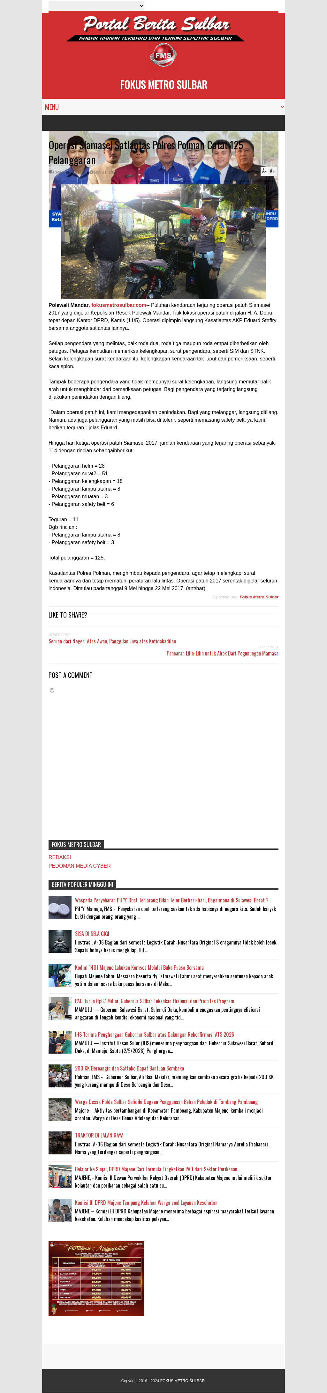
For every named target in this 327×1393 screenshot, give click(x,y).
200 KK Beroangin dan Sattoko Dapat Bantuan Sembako (129, 1068)
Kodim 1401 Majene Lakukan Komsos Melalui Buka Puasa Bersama (139, 967)
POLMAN (78, 172)
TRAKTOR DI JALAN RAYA (99, 1135)
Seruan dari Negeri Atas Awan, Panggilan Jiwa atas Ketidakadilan (112, 641)
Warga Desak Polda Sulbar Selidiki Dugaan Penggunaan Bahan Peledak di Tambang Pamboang (166, 1102)
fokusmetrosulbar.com (118, 305)
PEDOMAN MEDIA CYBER (80, 866)
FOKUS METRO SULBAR (163, 84)
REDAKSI (60, 857)
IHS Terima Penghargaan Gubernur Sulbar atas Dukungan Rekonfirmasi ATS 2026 (154, 1034)
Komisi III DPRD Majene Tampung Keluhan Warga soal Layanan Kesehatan (146, 1202)
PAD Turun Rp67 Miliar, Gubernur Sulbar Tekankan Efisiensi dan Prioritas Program (154, 1001)
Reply (58, 172)
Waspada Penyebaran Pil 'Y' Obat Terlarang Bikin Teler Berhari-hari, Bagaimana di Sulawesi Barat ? (172, 900)
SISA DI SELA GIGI (92, 933)
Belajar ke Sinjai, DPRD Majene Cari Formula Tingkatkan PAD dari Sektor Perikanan (156, 1169)
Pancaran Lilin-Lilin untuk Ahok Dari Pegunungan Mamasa (222, 653)
